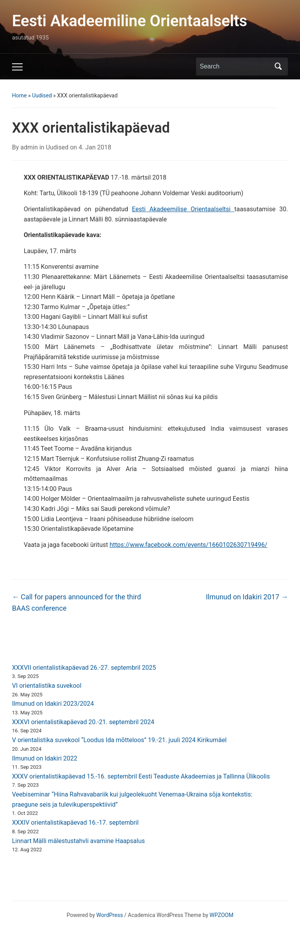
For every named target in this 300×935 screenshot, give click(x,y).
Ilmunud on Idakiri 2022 (44, 758)
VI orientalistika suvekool (47, 685)
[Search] (235, 66)
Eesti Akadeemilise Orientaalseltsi (183, 209)
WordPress (109, 915)
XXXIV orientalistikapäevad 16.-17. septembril (75, 822)
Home (19, 95)
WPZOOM (222, 915)
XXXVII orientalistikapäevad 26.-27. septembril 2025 (84, 667)
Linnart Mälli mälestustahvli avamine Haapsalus (78, 841)
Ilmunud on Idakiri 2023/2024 (53, 703)
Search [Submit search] (278, 66)
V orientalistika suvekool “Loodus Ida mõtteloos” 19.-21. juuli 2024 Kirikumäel (119, 740)
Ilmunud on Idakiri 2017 (247, 597)
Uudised (42, 95)
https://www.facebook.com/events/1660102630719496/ (189, 544)
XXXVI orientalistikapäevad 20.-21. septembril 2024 (83, 722)
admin (29, 147)
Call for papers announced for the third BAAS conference (76, 602)
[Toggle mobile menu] (17, 66)
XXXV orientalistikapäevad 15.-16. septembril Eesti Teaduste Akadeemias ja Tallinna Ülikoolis (141, 776)
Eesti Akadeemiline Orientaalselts (129, 21)
